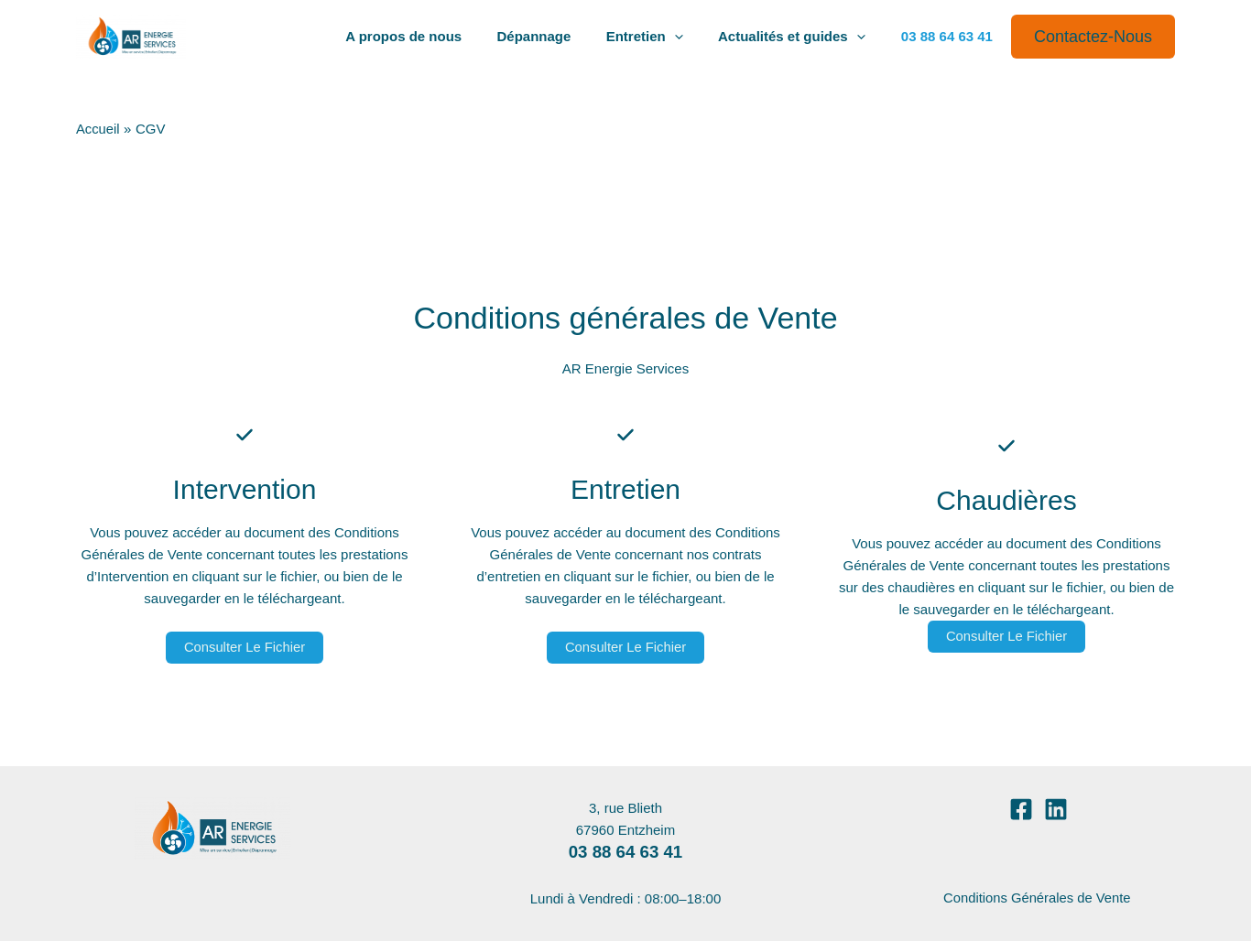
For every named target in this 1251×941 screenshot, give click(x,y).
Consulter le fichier (244, 647)
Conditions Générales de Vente (1038, 897)
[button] (1093, 37)
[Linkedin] (1056, 809)
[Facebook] (1021, 809)
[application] (685, 36)
